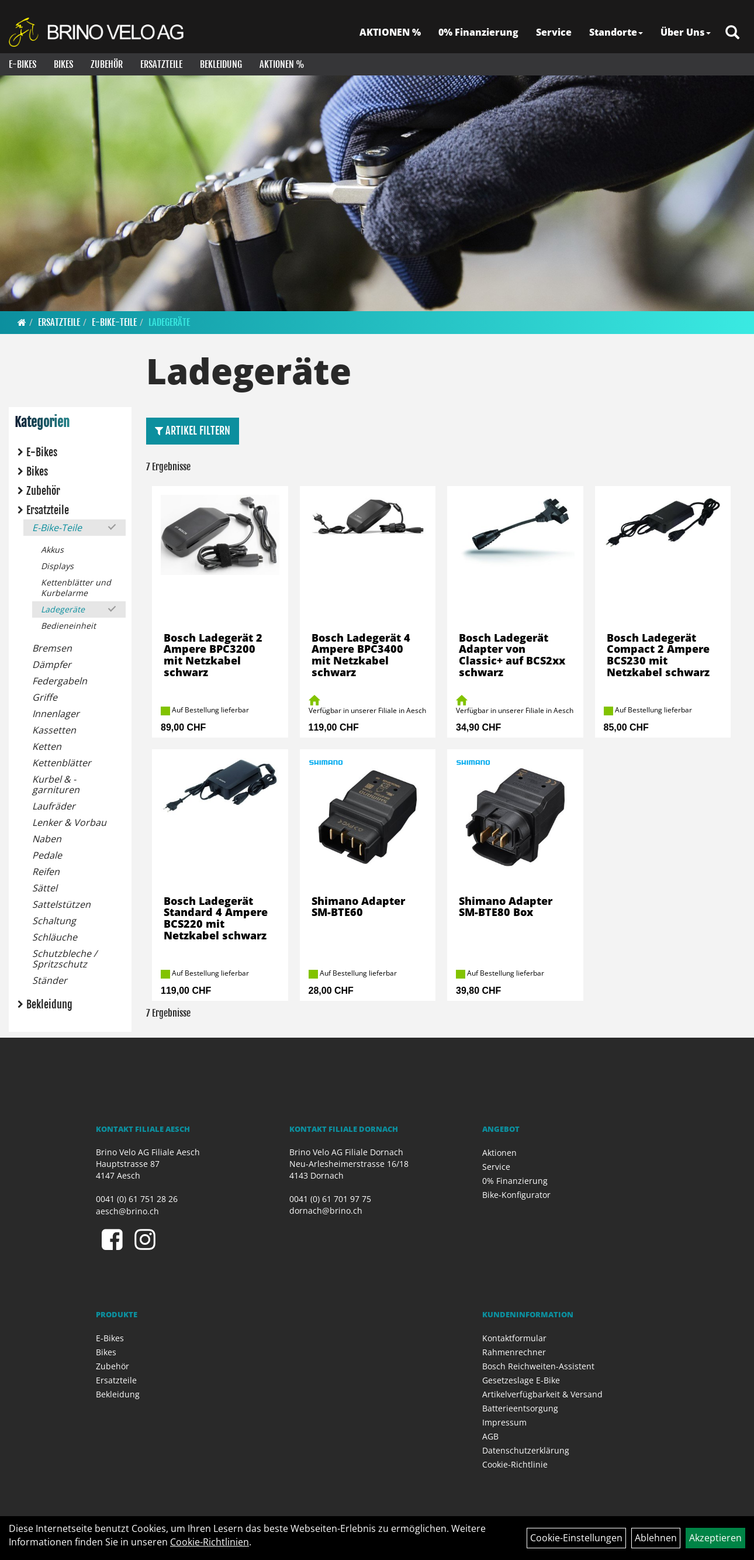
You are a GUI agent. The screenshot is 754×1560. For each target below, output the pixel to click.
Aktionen (499, 1152)
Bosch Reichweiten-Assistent (538, 1366)
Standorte (616, 32)
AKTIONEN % (390, 32)
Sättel (44, 887)
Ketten (46, 746)
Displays (57, 565)
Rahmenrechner (514, 1352)
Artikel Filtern (192, 430)
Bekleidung (221, 64)
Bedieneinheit (68, 625)
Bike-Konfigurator (516, 1194)
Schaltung (54, 920)
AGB (490, 1436)
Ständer (49, 980)
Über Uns (685, 32)
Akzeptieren (715, 1537)
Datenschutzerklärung (525, 1450)
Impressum (504, 1422)
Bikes (63, 64)
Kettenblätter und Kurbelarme (76, 587)
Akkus (52, 549)
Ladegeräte (169, 322)
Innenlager (55, 713)
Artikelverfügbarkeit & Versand (542, 1394)
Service (554, 32)
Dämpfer (51, 664)
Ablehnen (656, 1537)
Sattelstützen (61, 904)
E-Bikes (22, 64)
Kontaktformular (514, 1338)
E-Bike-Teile (114, 322)
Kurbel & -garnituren (55, 784)
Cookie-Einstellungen (576, 1537)
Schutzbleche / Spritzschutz (64, 958)
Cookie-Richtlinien (209, 1541)
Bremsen (52, 648)
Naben (46, 838)
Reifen (46, 871)
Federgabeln (59, 680)
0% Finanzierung (478, 32)
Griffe (44, 697)
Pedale (47, 855)
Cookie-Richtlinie (515, 1464)
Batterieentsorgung (520, 1408)
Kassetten (54, 730)
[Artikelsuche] (732, 33)
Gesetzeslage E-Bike (521, 1380)
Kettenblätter (61, 762)
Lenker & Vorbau (69, 822)
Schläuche (54, 937)
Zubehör (107, 64)
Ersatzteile (161, 64)
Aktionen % (282, 64)
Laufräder (53, 806)
